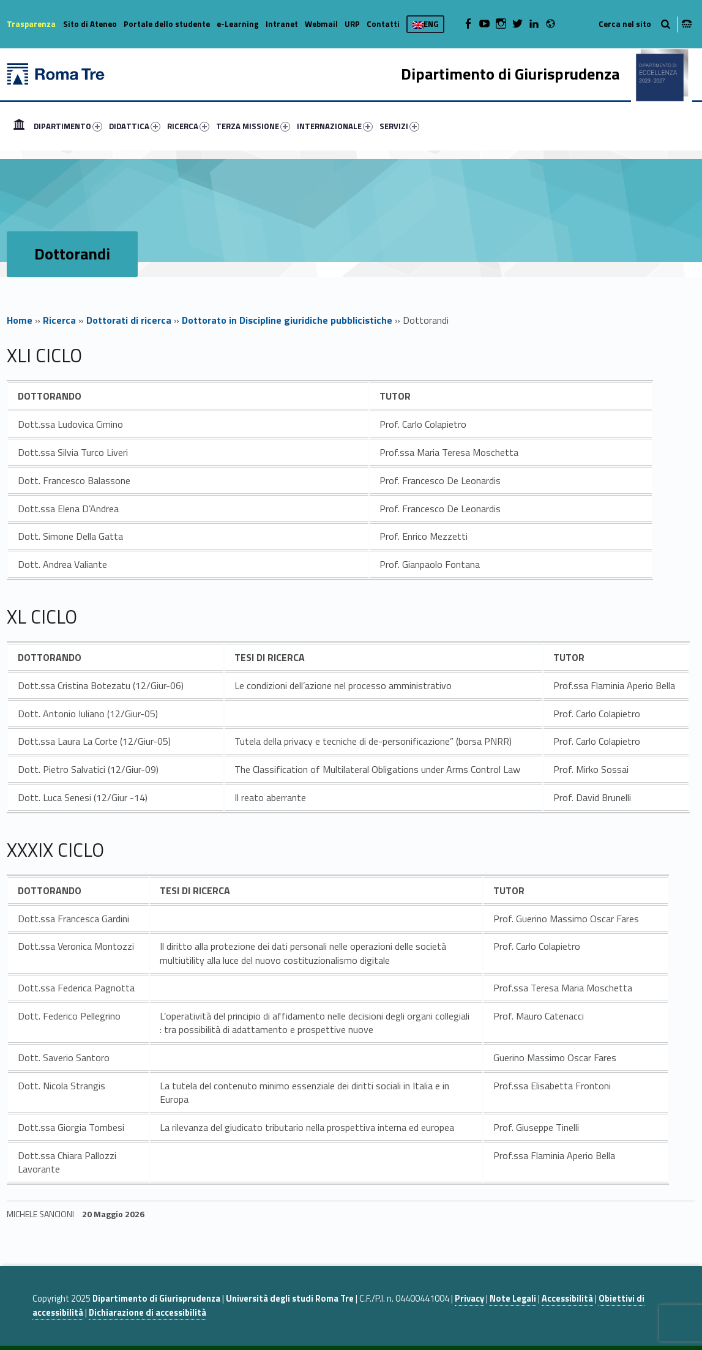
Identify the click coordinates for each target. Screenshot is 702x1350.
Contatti (383, 24)
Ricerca (59, 320)
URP (352, 24)
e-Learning (238, 24)
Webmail (321, 24)
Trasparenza (31, 24)
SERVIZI (399, 126)
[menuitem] (19, 126)
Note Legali (513, 1298)
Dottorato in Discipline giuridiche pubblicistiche (287, 320)
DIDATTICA (134, 126)
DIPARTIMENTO (68, 126)
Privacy (469, 1298)
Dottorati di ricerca (128, 320)
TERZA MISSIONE (253, 126)
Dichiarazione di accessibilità (147, 1312)
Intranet (282, 24)
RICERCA (188, 126)
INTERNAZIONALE (335, 126)
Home (19, 126)
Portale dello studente (167, 24)
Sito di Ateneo (90, 24)
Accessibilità (567, 1298)
